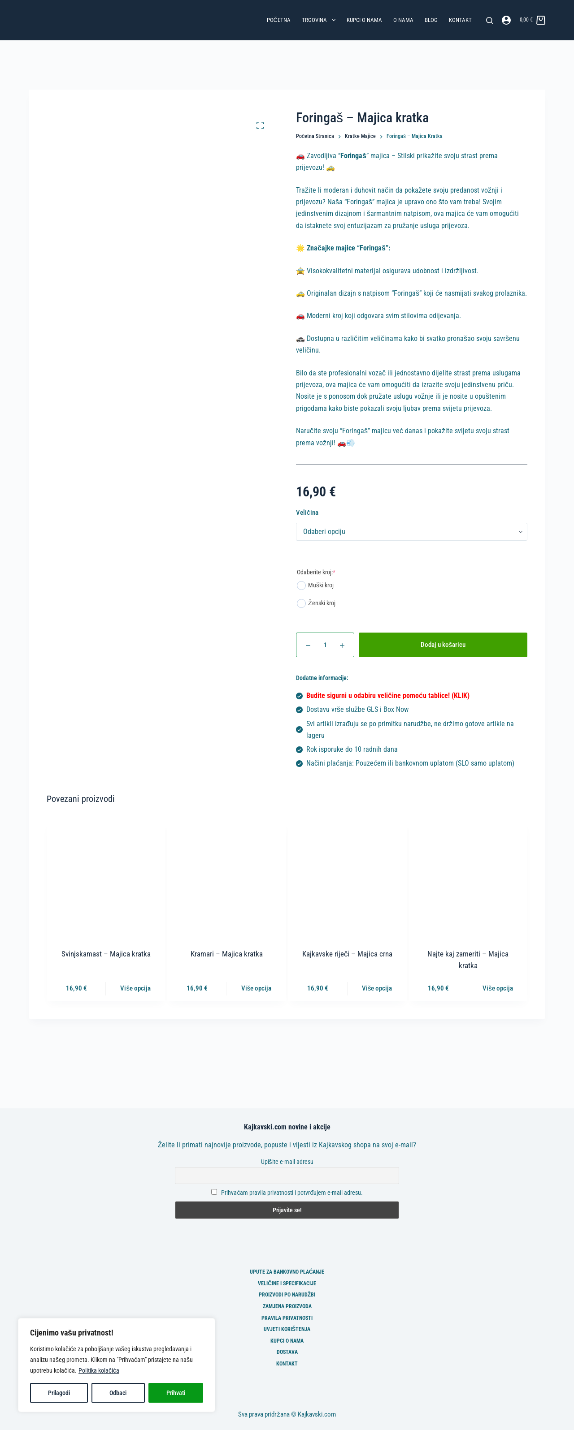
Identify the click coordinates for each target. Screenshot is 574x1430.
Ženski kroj (316, 603)
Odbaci (117, 1392)
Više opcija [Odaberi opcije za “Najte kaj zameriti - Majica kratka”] (498, 988)
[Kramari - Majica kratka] (226, 878)
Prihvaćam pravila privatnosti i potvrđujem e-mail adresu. (292, 1192)
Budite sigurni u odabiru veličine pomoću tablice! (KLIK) (388, 695)
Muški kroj (315, 585)
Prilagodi (59, 1392)
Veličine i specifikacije (287, 1283)
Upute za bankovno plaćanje (287, 1272)
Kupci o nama (364, 20)
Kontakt (460, 20)
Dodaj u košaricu (443, 645)
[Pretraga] (489, 20)
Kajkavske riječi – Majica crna (347, 953)
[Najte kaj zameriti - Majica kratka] (468, 878)
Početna (279, 20)
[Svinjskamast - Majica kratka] (106, 878)
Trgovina (320, 20)
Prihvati (175, 1392)
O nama (403, 20)
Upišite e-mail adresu (287, 1161)
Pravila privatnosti (287, 1318)
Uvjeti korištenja (287, 1329)
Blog (431, 20)
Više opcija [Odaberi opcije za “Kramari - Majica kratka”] (256, 988)
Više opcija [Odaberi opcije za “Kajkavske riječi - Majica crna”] (377, 988)
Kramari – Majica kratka (227, 953)
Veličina (307, 512)
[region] (116, 1365)
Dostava (287, 1352)
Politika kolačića (98, 1370)
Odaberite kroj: (316, 572)
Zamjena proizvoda (287, 1306)
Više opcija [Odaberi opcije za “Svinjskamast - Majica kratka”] (135, 988)
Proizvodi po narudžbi (287, 1295)
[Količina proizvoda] (325, 645)
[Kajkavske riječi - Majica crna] (347, 878)
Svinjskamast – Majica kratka (106, 953)
